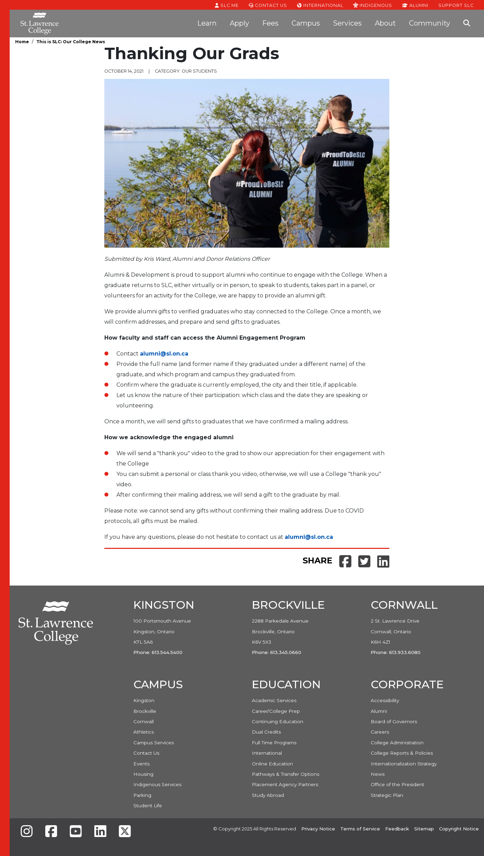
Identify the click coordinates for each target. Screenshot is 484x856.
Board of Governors (394, 721)
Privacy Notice (318, 828)
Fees (270, 23)
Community (429, 23)
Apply (239, 23)
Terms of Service (360, 828)
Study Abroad (268, 795)
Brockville (144, 711)
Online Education (272, 763)
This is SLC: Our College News (70, 41)
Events (141, 763)
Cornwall (143, 721)
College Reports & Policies (402, 753)
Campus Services (153, 742)
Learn (207, 23)
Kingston (143, 700)
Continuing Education (277, 721)
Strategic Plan (387, 795)
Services (347, 23)
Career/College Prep (276, 711)
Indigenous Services (157, 784)
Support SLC (456, 5)
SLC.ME (227, 5)
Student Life (147, 805)
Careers (380, 732)
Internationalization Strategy (404, 763)
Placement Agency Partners (285, 784)
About (385, 23)
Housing (143, 774)
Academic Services (274, 700)
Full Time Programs (274, 742)
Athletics (143, 732)
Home (22, 41)
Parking (142, 795)
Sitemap (424, 828)
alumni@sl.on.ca (164, 353)
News (378, 774)
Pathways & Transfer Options (285, 774)
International (320, 5)
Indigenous (372, 5)
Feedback (397, 828)
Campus (306, 23)
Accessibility (385, 700)
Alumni (415, 5)
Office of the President (397, 784)
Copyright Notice (459, 828)
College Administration (397, 742)
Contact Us (268, 5)
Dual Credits (266, 732)
